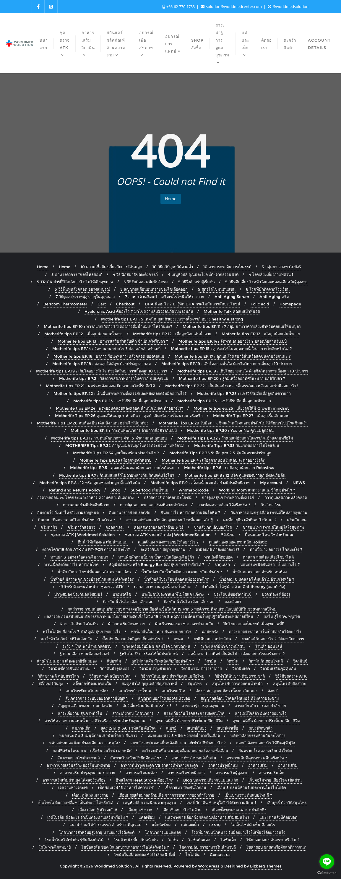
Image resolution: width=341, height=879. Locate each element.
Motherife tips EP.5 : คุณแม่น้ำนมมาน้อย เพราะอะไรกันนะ (122, 467)
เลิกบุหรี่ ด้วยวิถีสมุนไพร (287, 802)
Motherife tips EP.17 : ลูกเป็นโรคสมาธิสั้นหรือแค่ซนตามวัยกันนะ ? (233, 356)
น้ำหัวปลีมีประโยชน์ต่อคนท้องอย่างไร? (176, 579)
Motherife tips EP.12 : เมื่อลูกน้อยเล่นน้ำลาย (83, 333)
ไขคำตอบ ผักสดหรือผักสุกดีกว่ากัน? (276, 847)
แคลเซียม (147, 817)
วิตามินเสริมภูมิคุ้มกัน (278, 668)
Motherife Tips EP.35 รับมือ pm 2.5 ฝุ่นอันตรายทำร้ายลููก (220, 452)
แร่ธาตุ (214, 824)
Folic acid (260, 304)
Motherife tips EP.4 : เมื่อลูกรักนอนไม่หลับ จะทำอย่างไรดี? (213, 460)
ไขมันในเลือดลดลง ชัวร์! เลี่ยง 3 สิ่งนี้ (144, 854)
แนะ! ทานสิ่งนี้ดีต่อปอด (278, 817)
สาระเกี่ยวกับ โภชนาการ (132, 713)
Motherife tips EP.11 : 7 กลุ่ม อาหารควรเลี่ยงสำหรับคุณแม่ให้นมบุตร (242, 326)
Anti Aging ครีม (274, 296)
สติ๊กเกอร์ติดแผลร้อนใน (92, 683)
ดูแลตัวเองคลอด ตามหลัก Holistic (238, 542)
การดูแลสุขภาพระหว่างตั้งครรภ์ (228, 497)
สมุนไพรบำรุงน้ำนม (134, 690)
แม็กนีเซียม (161, 824)
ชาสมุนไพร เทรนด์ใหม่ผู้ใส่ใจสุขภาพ (273, 527)
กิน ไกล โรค (271, 504)
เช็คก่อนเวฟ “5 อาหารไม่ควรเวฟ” (126, 787)
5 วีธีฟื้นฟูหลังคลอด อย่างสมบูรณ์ (82, 289)
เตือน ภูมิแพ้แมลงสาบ (90, 795)
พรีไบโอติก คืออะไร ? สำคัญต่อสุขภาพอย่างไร (82, 631)
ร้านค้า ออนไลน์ (268, 646)
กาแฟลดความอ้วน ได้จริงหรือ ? (223, 504)
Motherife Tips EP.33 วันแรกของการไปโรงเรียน (236, 445)
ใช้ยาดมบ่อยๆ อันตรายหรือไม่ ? (273, 839)
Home (170, 198)
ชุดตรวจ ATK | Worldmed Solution (83, 534)
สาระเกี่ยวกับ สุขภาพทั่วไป (80, 713)
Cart (102, 304)
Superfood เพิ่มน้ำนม (149, 490)
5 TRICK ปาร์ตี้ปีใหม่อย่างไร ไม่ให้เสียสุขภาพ (75, 281)
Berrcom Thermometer (65, 304)
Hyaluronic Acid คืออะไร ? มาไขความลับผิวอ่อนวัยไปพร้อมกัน (139, 311)
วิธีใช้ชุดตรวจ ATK (291, 676)
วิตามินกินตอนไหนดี (266, 661)
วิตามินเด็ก (241, 668)
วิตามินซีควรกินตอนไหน (69, 668)
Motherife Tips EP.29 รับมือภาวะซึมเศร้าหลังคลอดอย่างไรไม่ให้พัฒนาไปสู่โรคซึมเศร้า (233, 423)
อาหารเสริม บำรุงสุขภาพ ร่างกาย (87, 772)
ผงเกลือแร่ (233, 601)
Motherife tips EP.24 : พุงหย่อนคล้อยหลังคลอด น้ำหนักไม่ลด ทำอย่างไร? (119, 408)
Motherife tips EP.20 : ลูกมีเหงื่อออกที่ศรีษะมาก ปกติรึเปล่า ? (232, 378)
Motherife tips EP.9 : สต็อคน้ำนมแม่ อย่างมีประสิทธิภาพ (200, 482)
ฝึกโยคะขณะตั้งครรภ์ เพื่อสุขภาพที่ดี (254, 623)
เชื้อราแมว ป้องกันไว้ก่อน (185, 787)
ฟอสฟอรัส (210, 631)
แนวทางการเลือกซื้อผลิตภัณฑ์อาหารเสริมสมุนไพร (207, 817)
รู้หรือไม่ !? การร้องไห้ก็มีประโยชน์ (149, 653)
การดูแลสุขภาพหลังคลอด (285, 497)
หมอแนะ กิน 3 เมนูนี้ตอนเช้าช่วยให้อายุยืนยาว (98, 735)
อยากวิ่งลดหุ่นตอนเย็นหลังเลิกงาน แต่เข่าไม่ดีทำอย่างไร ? (178, 742)
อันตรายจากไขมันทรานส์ (78, 758)
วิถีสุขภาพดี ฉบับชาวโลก (110, 676)
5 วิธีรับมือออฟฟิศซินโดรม (146, 281)
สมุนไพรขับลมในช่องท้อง (87, 690)
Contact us (220, 854)
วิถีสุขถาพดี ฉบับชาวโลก (58, 676)
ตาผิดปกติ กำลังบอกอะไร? (217, 549)
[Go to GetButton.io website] (326, 873)
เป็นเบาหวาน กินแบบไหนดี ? (248, 795)
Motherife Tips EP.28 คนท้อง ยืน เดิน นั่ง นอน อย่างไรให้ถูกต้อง (92, 423)
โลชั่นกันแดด (199, 839)
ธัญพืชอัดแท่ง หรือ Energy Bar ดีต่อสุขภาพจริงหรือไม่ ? (156, 564)
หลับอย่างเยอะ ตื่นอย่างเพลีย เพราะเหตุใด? (84, 742)
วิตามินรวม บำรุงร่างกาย (201, 668)
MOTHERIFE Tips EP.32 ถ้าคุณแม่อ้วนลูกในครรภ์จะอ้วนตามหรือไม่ (124, 445)
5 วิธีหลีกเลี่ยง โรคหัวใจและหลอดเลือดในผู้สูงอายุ (266, 281)
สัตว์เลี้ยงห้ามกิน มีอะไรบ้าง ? (147, 705)
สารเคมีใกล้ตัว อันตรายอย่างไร (261, 713)
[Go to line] (326, 861)
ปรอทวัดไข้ (122, 594)
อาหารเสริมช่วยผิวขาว (186, 772)
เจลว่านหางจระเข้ (73, 787)
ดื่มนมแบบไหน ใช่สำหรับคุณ (269, 534)
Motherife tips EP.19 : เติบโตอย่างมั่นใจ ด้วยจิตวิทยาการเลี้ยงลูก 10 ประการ (226, 363)
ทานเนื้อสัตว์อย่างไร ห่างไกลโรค (71, 564)
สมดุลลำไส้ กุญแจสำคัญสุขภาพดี (149, 683)
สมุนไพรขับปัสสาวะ (289, 683)
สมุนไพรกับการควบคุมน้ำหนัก (237, 683)
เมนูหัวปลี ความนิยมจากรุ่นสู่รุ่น (149, 802)
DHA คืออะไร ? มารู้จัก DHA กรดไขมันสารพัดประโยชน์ (192, 304)
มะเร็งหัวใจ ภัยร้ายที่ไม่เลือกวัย (66, 639)
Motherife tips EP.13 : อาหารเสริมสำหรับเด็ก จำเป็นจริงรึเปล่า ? (113, 341)
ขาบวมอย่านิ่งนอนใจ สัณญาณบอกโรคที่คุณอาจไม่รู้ (169, 519)
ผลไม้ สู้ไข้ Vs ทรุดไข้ (282, 616)
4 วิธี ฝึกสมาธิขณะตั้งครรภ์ (135, 274)
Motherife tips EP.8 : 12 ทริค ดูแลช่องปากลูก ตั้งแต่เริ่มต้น (235, 475)
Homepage (290, 304)
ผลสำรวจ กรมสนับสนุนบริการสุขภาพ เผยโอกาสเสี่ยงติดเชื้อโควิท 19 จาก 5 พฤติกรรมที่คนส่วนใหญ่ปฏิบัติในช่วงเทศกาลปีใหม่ (172, 609)
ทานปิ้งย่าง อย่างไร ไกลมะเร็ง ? (276, 549)
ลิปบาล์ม (114, 661)
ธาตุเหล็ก (222, 564)
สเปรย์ (171, 728)
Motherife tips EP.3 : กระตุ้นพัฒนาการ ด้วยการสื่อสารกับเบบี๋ (124, 430)
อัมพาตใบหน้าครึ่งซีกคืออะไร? (135, 758)
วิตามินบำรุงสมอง (114, 668)
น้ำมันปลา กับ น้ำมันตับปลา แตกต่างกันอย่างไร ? (181, 571)
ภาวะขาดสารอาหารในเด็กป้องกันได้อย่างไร (265, 631)
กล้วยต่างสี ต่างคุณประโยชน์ (167, 497)
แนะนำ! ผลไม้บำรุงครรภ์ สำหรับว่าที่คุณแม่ (105, 824)
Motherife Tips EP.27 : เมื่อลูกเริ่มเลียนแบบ (251, 415)
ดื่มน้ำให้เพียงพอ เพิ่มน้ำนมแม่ (103, 542)
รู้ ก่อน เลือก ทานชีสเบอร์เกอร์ (84, 653)
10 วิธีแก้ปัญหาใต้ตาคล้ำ (172, 266)
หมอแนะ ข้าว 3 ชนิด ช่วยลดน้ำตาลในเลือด (183, 735)
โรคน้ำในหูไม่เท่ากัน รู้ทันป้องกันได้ (74, 839)
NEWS (299, 482)
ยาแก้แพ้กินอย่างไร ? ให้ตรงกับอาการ (272, 639)
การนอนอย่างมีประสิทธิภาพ (86, 504)
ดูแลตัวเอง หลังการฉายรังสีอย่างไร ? (168, 542)
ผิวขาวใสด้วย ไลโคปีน (79, 623)
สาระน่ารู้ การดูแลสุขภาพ (203, 705)
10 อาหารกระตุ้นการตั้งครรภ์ (227, 266)
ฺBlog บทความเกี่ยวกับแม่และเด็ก (210, 780)
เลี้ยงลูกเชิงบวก (139, 810)
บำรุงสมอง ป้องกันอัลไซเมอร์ (78, 594)
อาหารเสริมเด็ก (271, 772)
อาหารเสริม (258, 765)
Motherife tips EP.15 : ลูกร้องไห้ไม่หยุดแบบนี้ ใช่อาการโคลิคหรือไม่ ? (231, 348)
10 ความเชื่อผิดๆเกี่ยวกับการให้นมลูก (111, 266)
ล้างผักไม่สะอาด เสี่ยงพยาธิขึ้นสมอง (67, 661)
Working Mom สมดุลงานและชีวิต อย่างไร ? (257, 490)
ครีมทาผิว (48, 527)
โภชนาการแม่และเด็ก (163, 832)
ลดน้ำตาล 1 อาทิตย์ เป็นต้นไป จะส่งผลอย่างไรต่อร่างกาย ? (236, 653)
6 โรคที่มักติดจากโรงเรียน (268, 289)
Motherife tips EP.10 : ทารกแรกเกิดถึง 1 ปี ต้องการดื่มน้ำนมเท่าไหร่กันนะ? (108, 326)
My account (271, 482)
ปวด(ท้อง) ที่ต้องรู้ (276, 594)
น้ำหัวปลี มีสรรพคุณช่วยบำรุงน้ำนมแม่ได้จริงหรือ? (92, 579)
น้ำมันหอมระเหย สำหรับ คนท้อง (260, 571)
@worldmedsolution (288, 6)
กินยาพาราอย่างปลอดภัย (129, 512)
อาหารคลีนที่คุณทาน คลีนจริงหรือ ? (257, 758)
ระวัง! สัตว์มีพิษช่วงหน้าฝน (223, 646)
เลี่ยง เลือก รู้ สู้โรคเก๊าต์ (97, 810)
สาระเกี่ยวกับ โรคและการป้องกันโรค (194, 713)
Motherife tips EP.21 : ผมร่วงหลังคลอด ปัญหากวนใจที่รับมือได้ (100, 385)
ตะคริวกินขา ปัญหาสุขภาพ (162, 549)
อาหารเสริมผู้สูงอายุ (232, 772)
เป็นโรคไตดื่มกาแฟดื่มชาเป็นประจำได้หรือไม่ (75, 802)
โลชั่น (173, 839)
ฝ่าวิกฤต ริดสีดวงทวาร (126, 623)
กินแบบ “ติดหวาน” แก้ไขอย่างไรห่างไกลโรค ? (76, 519)
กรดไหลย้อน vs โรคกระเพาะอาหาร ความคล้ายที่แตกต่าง (85, 497)
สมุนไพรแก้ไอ (173, 690)
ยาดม (178, 639)
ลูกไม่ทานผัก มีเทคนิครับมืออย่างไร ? (162, 661)
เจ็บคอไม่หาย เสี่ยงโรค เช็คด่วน (275, 780)
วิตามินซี (300, 661)
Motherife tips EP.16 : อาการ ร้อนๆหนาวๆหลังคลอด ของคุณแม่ (108, 356)
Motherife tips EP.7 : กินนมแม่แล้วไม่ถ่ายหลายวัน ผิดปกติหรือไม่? (116, 475)
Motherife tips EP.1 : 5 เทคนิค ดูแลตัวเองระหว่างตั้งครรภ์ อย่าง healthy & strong (172, 319)
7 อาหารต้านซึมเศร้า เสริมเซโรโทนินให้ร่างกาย (164, 296)
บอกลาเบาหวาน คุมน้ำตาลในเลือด (162, 586)
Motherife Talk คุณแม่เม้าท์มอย (232, 311)
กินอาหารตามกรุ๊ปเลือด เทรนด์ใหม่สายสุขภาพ (268, 512)
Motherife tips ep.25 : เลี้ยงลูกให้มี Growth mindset (241, 408)
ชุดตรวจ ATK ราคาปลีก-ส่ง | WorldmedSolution (167, 534)
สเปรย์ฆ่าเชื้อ (227, 728)
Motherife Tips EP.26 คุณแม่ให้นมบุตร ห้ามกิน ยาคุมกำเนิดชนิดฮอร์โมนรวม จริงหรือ (129, 415)
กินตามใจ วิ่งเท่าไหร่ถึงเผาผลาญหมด (68, 512)
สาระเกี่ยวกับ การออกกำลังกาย (260, 705)
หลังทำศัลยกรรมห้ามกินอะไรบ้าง (257, 735)
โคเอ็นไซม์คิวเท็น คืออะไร (253, 824)
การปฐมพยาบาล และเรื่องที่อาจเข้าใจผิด (153, 504)
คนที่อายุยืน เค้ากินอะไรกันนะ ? (250, 519)
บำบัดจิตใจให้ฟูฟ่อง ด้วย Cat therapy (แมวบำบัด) (243, 586)
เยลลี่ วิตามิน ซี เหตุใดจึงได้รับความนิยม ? (221, 802)
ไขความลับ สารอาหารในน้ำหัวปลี (207, 847)
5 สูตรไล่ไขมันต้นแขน (217, 289)
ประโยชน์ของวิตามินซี (232, 594)
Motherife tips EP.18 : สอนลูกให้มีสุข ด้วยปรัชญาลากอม (101, 363)
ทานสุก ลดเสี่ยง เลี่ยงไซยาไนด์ (268, 557)
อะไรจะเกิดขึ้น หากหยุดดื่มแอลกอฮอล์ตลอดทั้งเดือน (185, 750)
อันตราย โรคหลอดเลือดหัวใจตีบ (265, 750)
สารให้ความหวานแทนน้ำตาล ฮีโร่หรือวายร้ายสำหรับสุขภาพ (95, 720)
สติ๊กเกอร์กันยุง (50, 683)
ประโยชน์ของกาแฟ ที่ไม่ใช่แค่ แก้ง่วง (173, 594)
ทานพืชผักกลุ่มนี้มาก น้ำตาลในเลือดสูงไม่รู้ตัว (156, 557)
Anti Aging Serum (232, 296)
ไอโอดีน (192, 854)
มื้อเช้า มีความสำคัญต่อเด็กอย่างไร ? (132, 639)
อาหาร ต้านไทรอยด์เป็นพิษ (193, 758)
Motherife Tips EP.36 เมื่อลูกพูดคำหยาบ (115, 460)
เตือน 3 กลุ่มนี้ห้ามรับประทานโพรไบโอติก (251, 787)
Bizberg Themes (266, 866)
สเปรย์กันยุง (196, 728)
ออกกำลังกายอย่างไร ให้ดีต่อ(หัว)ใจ (265, 742)
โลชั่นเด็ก (228, 839)
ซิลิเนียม (228, 534)
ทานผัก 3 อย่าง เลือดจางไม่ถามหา (79, 557)
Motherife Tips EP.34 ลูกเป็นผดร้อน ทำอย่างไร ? (116, 452)
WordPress (208, 866)
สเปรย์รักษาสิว (260, 728)
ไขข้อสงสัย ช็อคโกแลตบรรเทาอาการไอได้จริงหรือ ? (125, 847)
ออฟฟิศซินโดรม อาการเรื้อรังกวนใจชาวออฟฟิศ (92, 750)
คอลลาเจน (114, 527)
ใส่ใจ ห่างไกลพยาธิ (55, 847)
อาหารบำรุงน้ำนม (223, 765)
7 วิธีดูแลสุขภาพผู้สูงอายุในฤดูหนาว (85, 296)
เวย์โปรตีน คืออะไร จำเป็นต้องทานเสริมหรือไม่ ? (87, 817)
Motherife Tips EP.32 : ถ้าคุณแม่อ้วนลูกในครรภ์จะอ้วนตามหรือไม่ (235, 438)
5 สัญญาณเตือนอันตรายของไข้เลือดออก (154, 289)
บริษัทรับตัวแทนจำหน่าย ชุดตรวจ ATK (91, 586)
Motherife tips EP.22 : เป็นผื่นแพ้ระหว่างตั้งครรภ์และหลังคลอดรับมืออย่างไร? (231, 385)
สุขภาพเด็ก (81, 728)
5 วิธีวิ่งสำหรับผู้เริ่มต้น (196, 281)
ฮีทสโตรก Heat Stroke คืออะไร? (144, 780)
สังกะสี (273, 690)
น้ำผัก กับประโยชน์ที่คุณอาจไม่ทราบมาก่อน (94, 571)
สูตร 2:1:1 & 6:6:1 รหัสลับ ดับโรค (128, 728)
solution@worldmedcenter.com (232, 6)
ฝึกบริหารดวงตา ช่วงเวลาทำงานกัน (184, 623)
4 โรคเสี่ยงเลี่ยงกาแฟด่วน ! (271, 274)
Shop (115, 490)
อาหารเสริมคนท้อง (141, 772)
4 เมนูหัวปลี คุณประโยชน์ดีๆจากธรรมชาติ (203, 274)
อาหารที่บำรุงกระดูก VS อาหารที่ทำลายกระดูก (159, 765)
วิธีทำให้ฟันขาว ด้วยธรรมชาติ (240, 676)
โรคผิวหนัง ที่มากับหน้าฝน (136, 839)
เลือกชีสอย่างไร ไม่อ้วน (182, 810)
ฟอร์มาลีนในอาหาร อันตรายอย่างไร (161, 631)
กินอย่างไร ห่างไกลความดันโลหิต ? (190, 512)
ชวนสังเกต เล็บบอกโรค (213, 527)
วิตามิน (210, 661)
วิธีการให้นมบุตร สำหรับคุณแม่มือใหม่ (172, 676)
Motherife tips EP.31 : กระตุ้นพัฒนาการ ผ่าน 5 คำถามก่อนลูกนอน (109, 438)
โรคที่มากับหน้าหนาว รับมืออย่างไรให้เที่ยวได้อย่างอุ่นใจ (238, 832)
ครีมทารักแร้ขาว (81, 527)
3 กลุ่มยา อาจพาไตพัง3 (281, 266)
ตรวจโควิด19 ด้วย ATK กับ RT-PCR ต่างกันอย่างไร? (86, 549)
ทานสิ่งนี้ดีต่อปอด (218, 557)
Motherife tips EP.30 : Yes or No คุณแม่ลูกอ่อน (230, 430)
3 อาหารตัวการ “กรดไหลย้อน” (77, 274)
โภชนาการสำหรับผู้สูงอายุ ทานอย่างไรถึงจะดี (96, 832)
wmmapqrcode (194, 490)
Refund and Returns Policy (74, 490)
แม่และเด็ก (190, 824)
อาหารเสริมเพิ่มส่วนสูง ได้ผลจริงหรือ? (74, 780)
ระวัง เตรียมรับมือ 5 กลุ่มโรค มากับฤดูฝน (156, 646)
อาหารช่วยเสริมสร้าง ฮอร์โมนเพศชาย (78, 765)
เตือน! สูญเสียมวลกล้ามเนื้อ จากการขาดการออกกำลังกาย (166, 795)
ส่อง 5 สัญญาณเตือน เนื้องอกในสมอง (226, 690)
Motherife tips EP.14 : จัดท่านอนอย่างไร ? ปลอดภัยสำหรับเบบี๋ (232, 341)
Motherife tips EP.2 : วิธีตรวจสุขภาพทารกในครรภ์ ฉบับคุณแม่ (113, 378)
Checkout (125, 304)
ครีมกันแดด (296, 519)
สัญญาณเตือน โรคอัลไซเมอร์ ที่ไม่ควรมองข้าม (240, 698)
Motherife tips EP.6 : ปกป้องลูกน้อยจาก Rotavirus (229, 467)
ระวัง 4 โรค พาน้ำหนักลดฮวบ (86, 646)
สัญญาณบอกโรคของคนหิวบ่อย (164, 698)
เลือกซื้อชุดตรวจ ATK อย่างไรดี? (239, 810)
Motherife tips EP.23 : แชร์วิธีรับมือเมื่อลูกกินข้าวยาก (244, 393)
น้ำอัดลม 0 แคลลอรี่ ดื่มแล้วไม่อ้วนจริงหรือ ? (256, 579)
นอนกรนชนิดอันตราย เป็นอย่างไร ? (270, 564)
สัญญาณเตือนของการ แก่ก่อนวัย (85, 705)
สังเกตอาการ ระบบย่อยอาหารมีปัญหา (96, 698)
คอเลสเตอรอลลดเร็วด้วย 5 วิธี (159, 527)
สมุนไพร (194, 683)
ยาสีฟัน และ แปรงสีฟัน (212, 639)
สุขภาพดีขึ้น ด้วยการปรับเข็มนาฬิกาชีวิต (189, 720)
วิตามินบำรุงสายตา (155, 668)
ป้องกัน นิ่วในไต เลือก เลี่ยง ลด (128, 601)
